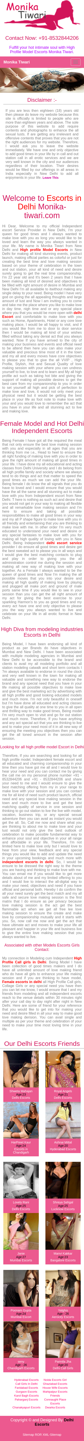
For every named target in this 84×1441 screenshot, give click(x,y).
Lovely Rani (21, 1202)
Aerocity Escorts (63, 1317)
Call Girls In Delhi (26, 1383)
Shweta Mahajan (20, 1091)
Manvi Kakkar (63, 1253)
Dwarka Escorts (55, 1407)
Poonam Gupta (21, 1310)
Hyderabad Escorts (63, 1149)
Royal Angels (63, 1091)
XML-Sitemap (52, 1434)
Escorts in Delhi (49, 202)
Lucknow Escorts (63, 1209)
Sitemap (28, 1434)
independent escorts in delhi (27, 862)
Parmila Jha (63, 1361)
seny (21, 1361)
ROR (38, 1434)
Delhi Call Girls (63, 1368)
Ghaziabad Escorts (55, 1383)
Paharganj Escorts (26, 1399)
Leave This (50, 177)
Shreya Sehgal (63, 1202)
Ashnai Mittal (63, 1142)
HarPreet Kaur (21, 1142)
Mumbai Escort (21, 1317)
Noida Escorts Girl (55, 1379)
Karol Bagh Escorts (26, 1395)
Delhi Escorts (21, 1097)
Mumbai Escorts (21, 1260)
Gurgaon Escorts (26, 1391)
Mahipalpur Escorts (55, 1391)
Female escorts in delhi (22, 982)
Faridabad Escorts (26, 1387)
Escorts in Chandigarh (21, 1150)
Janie (21, 1253)
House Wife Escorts (55, 1387)
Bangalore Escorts (63, 1260)
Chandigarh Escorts (21, 1368)
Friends (55, 1395)
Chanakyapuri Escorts (26, 1407)
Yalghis (63, 1310)
